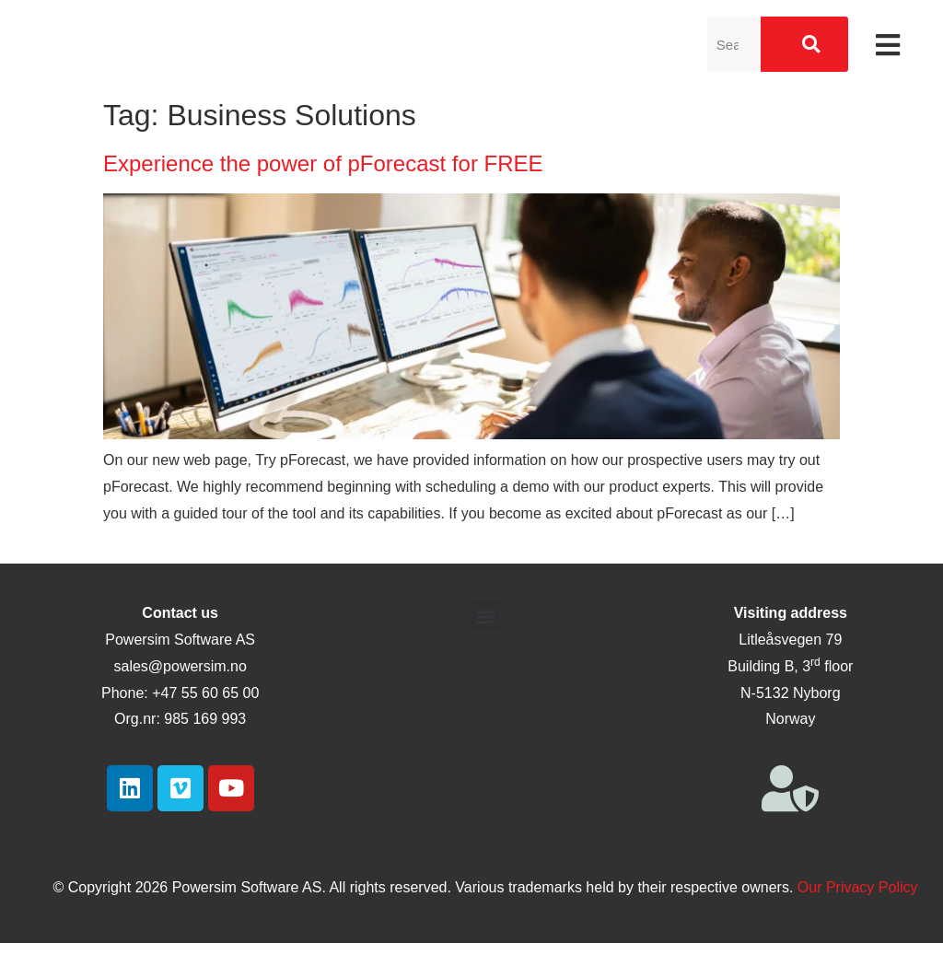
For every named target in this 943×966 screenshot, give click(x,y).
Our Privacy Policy (857, 887)
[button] (485, 615)
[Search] (804, 44)
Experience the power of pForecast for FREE (323, 163)
